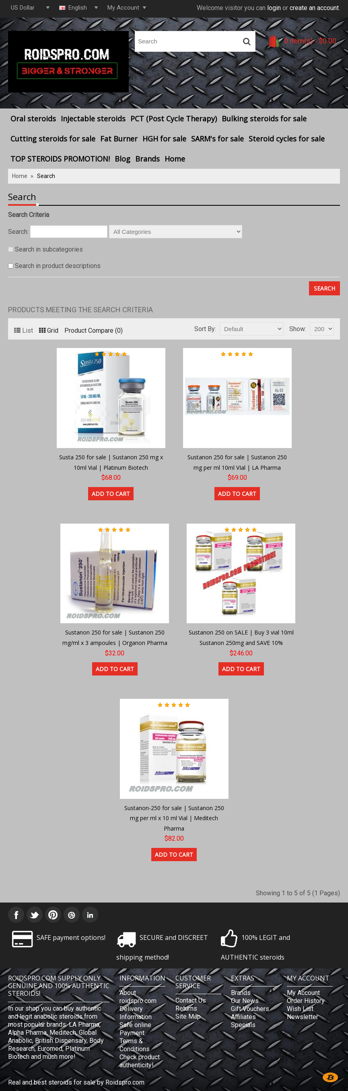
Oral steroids (33, 118)
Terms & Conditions (134, 1045)
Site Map (188, 1016)
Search (46, 176)
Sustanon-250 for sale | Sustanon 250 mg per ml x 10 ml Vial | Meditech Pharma (174, 818)
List (23, 330)
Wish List (300, 1009)
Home (175, 159)
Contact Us (190, 1000)
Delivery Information (135, 1013)
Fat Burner (119, 138)
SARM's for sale (217, 138)
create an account (314, 8)
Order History (306, 1001)
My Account (303, 993)
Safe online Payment (135, 1029)
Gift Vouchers (250, 1009)
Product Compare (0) (93, 330)
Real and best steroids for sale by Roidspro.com (76, 1082)
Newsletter (302, 1017)
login (274, 8)
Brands (147, 159)
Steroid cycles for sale (287, 138)
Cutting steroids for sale (52, 138)
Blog (122, 159)
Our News (245, 1001)
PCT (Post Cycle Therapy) (173, 118)
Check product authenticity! (139, 1061)
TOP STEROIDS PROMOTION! (60, 159)
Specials (243, 1025)
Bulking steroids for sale (264, 118)
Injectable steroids (93, 118)
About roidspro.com (137, 997)
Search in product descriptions (58, 266)
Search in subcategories (49, 249)
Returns (186, 1008)
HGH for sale (164, 138)
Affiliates (243, 1017)
